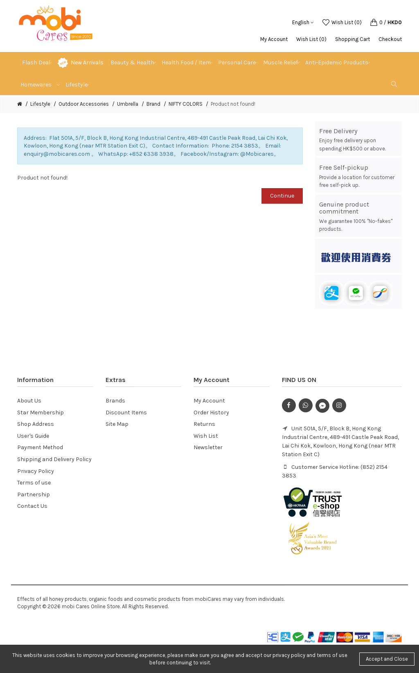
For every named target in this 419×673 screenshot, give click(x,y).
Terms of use (34, 482)
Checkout (390, 39)
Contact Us (32, 505)
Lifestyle (40, 104)
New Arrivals (87, 62)
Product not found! (233, 104)
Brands (115, 400)
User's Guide (33, 435)
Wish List (206, 435)
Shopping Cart (352, 39)
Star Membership (40, 412)
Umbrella (127, 104)
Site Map (117, 424)
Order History (211, 412)
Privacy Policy (35, 471)
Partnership (33, 494)
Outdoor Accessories (84, 104)
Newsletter (208, 447)
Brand (153, 104)
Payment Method (40, 447)
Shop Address (35, 424)
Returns (204, 424)
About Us (29, 400)
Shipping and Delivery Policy (54, 459)
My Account (274, 39)
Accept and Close (387, 659)
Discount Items (126, 412)
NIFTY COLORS (186, 104)
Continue (282, 195)
